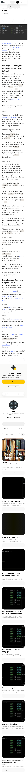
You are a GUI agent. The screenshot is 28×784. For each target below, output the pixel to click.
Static (12, 334)
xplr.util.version (7, 296)
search (22, 325)
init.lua (12, 351)
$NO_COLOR (15, 99)
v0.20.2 (6, 310)
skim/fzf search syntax (9, 117)
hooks (10, 307)
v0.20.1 (14, 292)
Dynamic (20, 334)
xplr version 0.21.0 (8, 43)
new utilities (6, 345)
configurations (7, 327)
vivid (20, 256)
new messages (16, 319)
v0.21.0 (19, 296)
